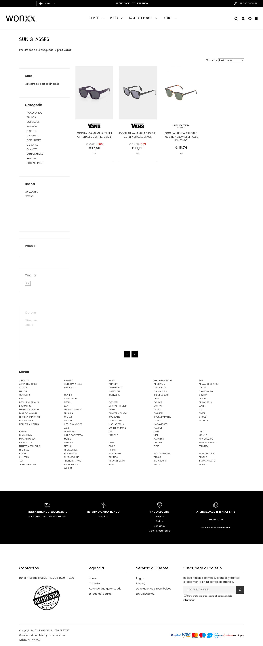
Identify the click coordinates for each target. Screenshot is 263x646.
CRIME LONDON (161, 394)
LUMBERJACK (25, 435)
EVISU (112, 409)
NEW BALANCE (206, 438)
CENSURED (24, 394)
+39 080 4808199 (248, 3)
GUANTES (32, 149)
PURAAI (112, 449)
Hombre (94, 18)
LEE (110, 431)
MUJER (114, 18)
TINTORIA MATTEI (207, 460)
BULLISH (23, 391)
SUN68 (157, 457)
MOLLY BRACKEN (27, 438)
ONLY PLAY (69, 442)
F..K (200, 409)
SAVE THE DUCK (206, 453)
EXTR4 (157, 409)
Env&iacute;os (145, 594)
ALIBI (201, 380)
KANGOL (158, 427)
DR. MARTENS (205, 402)
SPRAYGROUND (71, 457)
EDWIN (202, 405)
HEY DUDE (203, 420)
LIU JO (202, 431)
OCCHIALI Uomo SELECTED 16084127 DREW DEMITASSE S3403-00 (181, 136)
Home (93, 578)
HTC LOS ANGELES (73, 424)
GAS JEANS (114, 416)
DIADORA (158, 398)
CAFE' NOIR (114, 391)
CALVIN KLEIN (160, 391)
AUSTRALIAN (70, 387)
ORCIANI (158, 442)
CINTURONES (34, 140)
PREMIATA (203, 446)
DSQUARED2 (25, 405)
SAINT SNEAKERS (162, 453)
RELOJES (31, 158)
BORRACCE (33, 122)
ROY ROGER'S (70, 453)
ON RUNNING (25, 442)
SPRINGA (113, 457)
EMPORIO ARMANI (72, 409)
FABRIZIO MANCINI (28, 413)
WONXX (203, 464)
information (189, 599)
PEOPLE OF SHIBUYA (208, 442)
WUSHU (68, 468)
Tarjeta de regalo (141, 18)
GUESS (157, 420)
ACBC (112, 380)
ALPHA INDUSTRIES (28, 384)
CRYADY (203, 394)
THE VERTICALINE (117, 460)
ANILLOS (31, 117)
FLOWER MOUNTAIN (118, 413)
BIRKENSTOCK (116, 387)
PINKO (112, 446)
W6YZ (157, 464)
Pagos (140, 578)
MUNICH (68, 438)
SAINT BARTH (115, 453)
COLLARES (32, 144)
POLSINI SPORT (35, 163)
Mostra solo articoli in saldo (42, 84)
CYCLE (22, 398)
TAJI (21, 460)
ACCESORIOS (34, 112)
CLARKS (68, 394)
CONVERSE (114, 394)
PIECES (67, 446)
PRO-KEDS (24, 449)
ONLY (111, 442)
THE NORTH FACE (72, 460)
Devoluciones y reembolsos (153, 588)
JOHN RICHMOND (117, 427)
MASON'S (113, 435)
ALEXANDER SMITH (163, 380)
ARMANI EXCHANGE (208, 384)
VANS (111, 464)
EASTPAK (158, 405)
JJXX (66, 427)
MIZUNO (203, 435)
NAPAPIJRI (159, 438)
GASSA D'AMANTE (162, 416)
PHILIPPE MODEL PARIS (29, 446)
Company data (28, 635)
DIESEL (67, 402)
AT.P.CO (23, 387)
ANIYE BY (113, 384)
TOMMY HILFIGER (27, 464)
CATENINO (33, 135)
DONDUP (158, 402)
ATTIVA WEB (34, 639)
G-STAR (68, 416)
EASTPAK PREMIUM (118, 405)
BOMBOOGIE (160, 387)
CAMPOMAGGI (206, 391)
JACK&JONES (160, 424)
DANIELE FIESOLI (71, 398)
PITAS (156, 446)
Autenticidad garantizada (105, 588)
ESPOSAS (32, 126)
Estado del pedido (100, 594)
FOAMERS (158, 413)
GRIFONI (68, 420)
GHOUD (202, 416)
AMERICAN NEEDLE (73, 384)
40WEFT (68, 380)
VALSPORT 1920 (71, 464)
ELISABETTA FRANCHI (29, 409)
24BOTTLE (24, 380)
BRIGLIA (202, 387)
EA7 (66, 405)
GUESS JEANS (116, 420)
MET (156, 435)
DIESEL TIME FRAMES (29, 402)
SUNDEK (203, 457)
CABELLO (32, 131)
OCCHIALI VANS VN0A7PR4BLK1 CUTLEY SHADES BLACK (137, 135)
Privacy (140, 583)
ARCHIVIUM (159, 384)
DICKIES (203, 398)
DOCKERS (114, 402)
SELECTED (24, 457)
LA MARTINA (70, 431)
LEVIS (156, 431)
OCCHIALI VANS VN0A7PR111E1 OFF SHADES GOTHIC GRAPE (94, 135)
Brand (167, 18)
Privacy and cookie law (52, 635)
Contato (94, 583)
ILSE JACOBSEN (116, 424)
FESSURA (68, 413)
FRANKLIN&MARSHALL (29, 416)
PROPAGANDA (70, 449)
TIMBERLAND (160, 460)
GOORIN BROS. (26, 420)
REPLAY (22, 453)
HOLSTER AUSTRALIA (29, 424)
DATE (111, 398)
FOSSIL (202, 413)
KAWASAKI (24, 431)
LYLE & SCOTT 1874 (73, 435)
